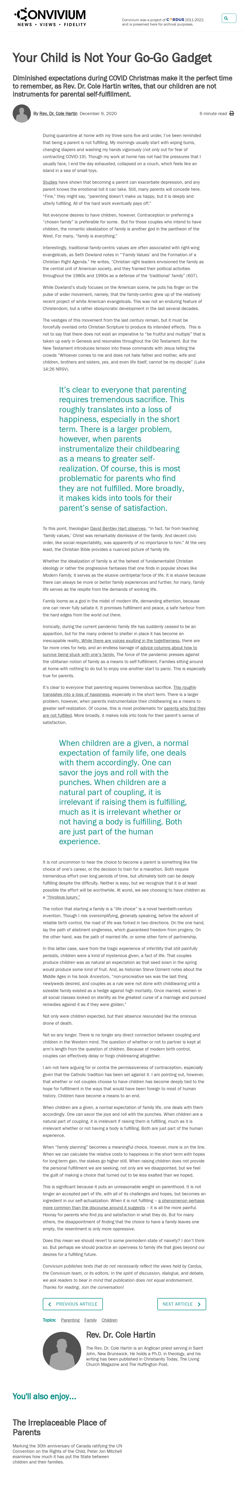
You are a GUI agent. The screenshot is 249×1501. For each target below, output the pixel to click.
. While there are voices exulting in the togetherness (129, 640)
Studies (50, 182)
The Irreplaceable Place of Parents (59, 1427)
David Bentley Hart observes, (118, 528)
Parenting (70, 1320)
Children (109, 1320)
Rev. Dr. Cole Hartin (58, 113)
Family (90, 1320)
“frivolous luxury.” (63, 897)
